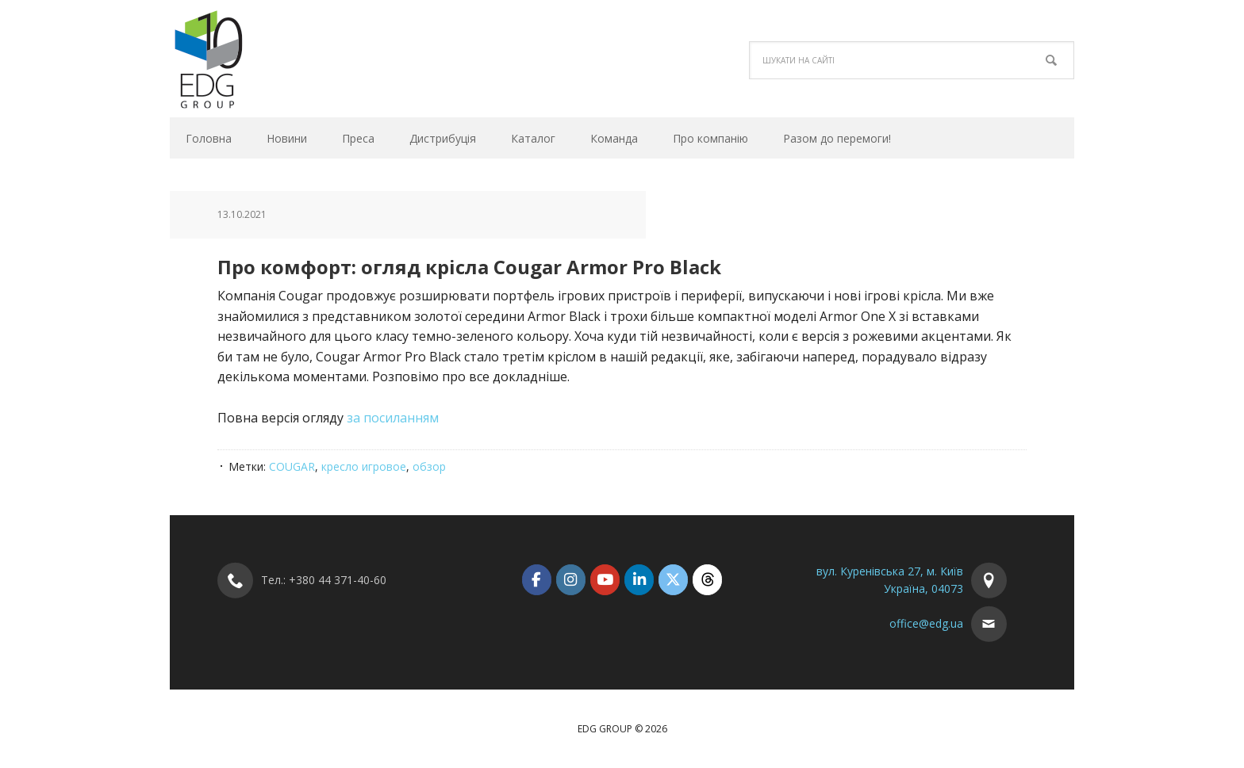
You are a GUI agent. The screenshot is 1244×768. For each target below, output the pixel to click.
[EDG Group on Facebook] (536, 579)
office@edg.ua (926, 623)
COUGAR (292, 466)
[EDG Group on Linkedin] (639, 579)
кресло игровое (363, 466)
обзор (429, 466)
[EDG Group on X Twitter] (673, 579)
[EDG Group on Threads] (707, 579)
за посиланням (393, 417)
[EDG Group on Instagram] (571, 579)
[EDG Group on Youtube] (605, 579)
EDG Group (277, 58)
